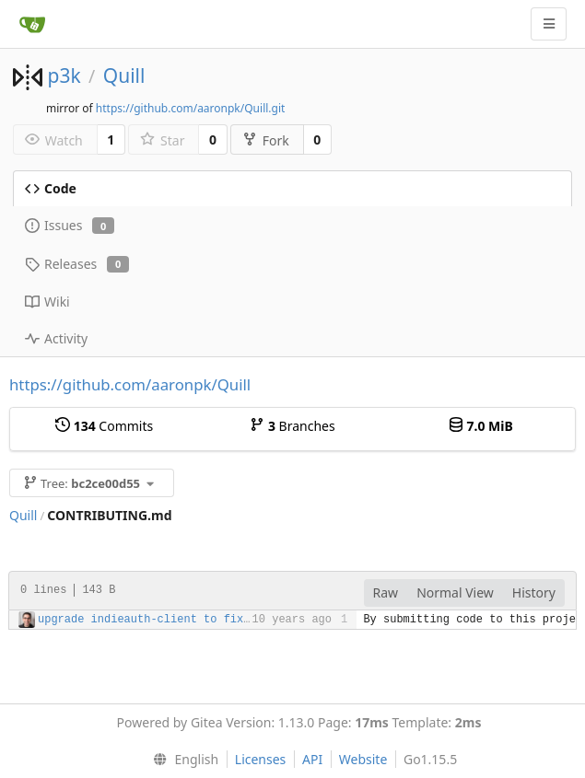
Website (363, 759)
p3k (63, 75)
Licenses (261, 759)
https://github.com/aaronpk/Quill (130, 384)
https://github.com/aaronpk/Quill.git (191, 108)
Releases (77, 264)
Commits (104, 426)
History (534, 592)
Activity (56, 338)
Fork (265, 140)
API (312, 759)
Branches (292, 426)
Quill (124, 75)
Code (50, 188)
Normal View (455, 592)
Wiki (47, 301)
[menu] (182, 759)
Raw (386, 592)
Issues (69, 225)
